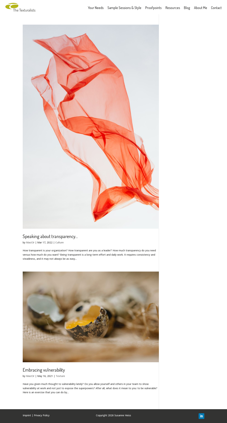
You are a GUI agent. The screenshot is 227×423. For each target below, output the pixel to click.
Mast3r (30, 242)
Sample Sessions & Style (124, 7)
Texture (60, 376)
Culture (59, 242)
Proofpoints (153, 7)
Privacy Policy (41, 415)
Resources (172, 7)
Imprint (27, 415)
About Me (200, 7)
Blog (187, 7)
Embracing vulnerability (44, 370)
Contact (216, 7)
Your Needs (96, 7)
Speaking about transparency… (50, 236)
